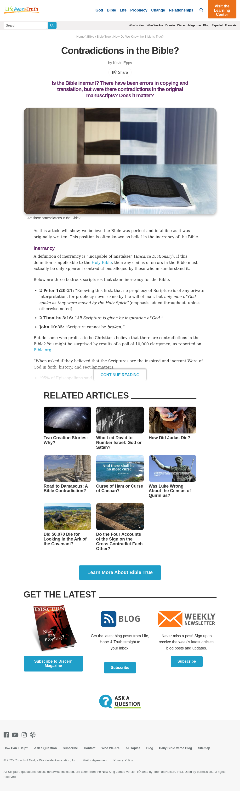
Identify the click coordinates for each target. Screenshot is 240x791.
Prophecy (138, 10)
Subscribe (120, 668)
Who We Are (155, 25)
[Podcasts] (34, 735)
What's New (136, 25)
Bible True (104, 36)
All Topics (133, 748)
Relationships (181, 10)
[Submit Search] (52, 25)
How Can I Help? (16, 748)
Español (217, 25)
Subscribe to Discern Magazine (53, 663)
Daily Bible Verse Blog (175, 748)
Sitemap (204, 748)
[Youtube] (16, 735)
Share (120, 72)
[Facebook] (7, 735)
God (99, 10)
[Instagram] (25, 735)
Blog (206, 25)
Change (158, 10)
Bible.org (42, 350)
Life (123, 10)
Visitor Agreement (95, 760)
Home (80, 36)
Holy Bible (101, 262)
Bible (111, 10)
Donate (170, 25)
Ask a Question (45, 748)
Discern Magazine (189, 25)
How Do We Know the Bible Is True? (138, 36)
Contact (89, 748)
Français (230, 25)
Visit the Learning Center (222, 10)
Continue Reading (120, 375)
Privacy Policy (123, 760)
